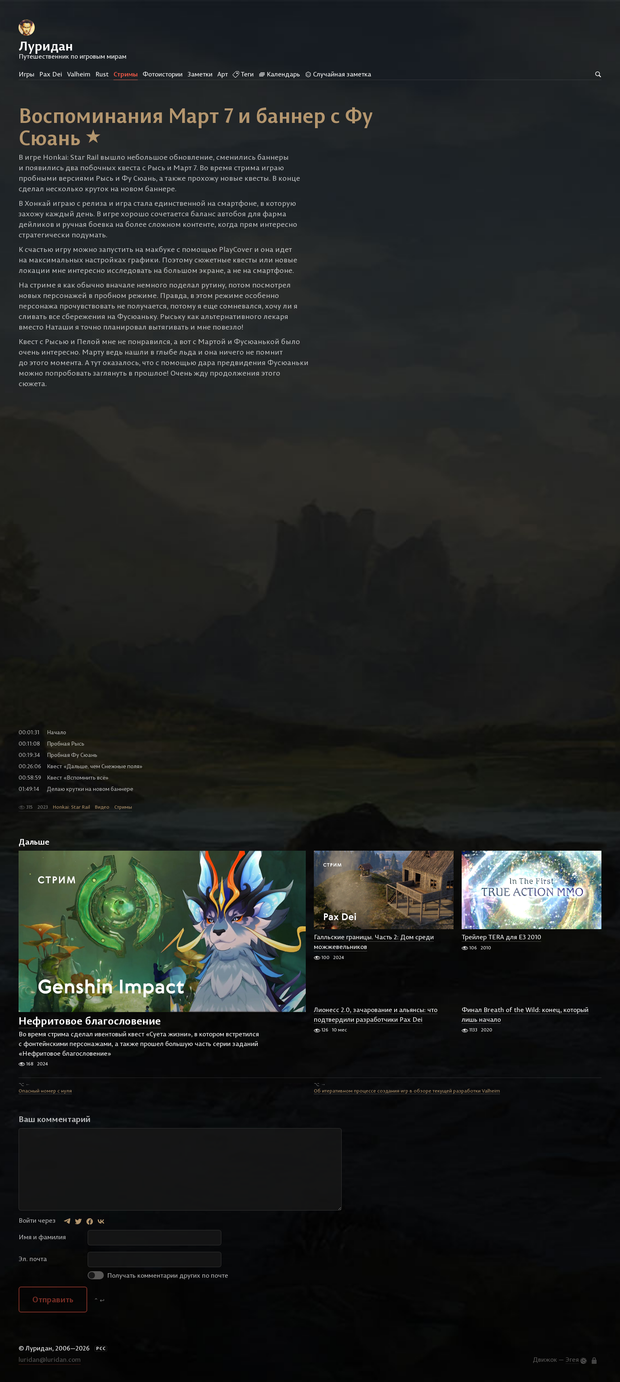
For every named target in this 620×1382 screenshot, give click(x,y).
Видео (102, 807)
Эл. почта (33, 1259)
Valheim (78, 74)
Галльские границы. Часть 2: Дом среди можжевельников (374, 942)
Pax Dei (50, 74)
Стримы (125, 74)
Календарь (279, 74)
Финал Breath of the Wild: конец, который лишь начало (525, 1014)
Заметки (199, 74)
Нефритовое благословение (90, 1021)
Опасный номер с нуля (45, 1091)
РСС (101, 1348)
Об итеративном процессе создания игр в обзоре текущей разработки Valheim (407, 1091)
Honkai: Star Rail (71, 807)
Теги (243, 74)
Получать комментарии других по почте (158, 1275)
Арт (222, 74)
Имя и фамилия (42, 1237)
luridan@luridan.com (50, 1359)
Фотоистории (163, 74)
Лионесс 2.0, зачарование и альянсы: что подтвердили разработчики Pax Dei (375, 1014)
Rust (102, 74)
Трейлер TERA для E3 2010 (501, 937)
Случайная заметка (338, 74)
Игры (26, 74)
